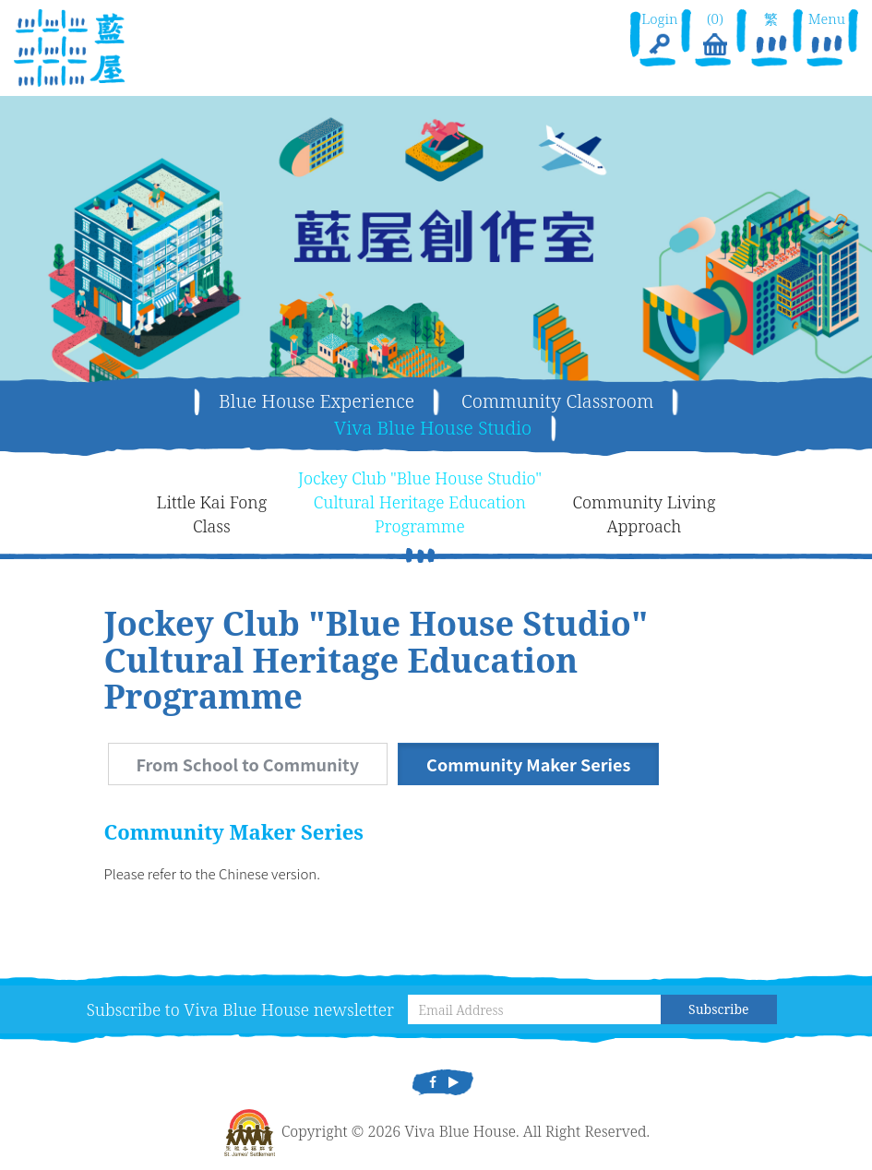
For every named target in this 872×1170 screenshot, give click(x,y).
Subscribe (718, 1009)
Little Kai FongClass (212, 514)
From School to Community (248, 764)
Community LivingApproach (644, 514)
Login (659, 34)
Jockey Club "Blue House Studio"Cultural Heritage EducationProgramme (420, 501)
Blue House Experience (316, 400)
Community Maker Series (528, 764)
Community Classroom (557, 400)
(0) (715, 34)
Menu (826, 34)
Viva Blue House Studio (433, 427)
